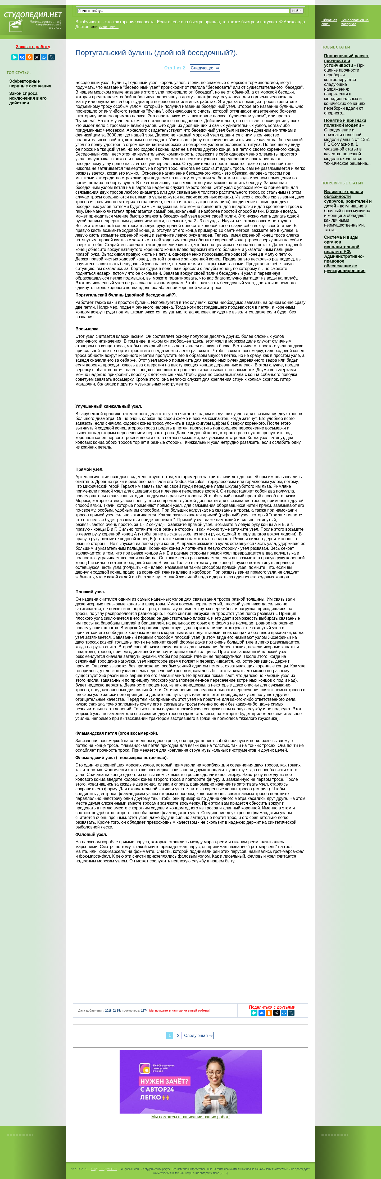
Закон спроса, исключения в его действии (28, 98)
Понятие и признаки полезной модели (345, 122)
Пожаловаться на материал (355, 22)
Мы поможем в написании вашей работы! (179, 1010)
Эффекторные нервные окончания (30, 83)
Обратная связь (329, 22)
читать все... (109, 27)
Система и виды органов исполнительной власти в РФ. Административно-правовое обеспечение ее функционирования (344, 254)
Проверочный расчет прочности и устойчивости (346, 61)
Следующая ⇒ (205, 68)
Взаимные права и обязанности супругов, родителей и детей (348, 198)
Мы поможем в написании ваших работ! (190, 1117)
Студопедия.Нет (104, 1168)
